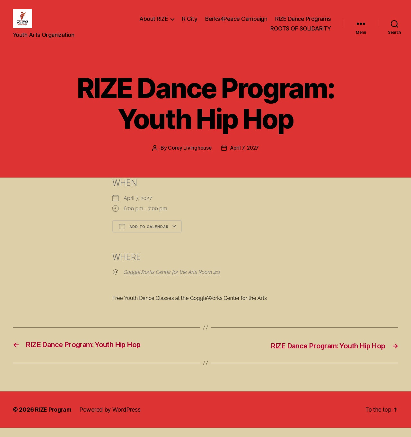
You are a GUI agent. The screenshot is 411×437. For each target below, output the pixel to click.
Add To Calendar (144, 236)
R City (189, 23)
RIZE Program (54, 418)
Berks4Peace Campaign (236, 23)
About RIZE (153, 23)
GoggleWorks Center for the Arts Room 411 (172, 282)
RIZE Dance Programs (303, 23)
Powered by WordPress (111, 418)
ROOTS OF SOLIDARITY (300, 33)
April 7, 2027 (245, 157)
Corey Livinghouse (189, 157)
